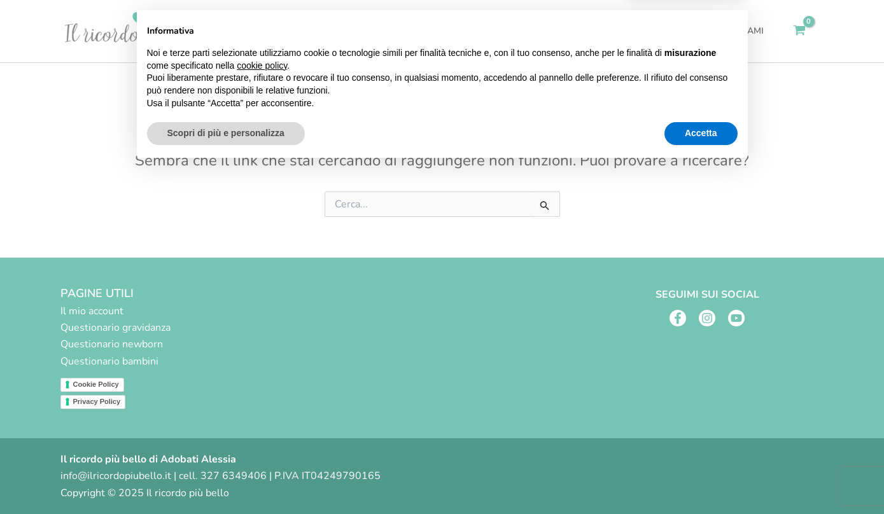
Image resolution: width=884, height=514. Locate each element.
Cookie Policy (96, 384)
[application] (559, 31)
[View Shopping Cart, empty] (799, 31)
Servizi (542, 31)
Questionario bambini (109, 361)
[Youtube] (736, 318)
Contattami (737, 31)
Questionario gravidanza (115, 328)
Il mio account (91, 311)
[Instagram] (707, 318)
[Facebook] (678, 318)
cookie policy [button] (262, 411)
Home (488, 31)
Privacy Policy (97, 401)
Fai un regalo (616, 31)
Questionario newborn (111, 344)
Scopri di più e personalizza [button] (225, 479)
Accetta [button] (701, 479)
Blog (679, 31)
